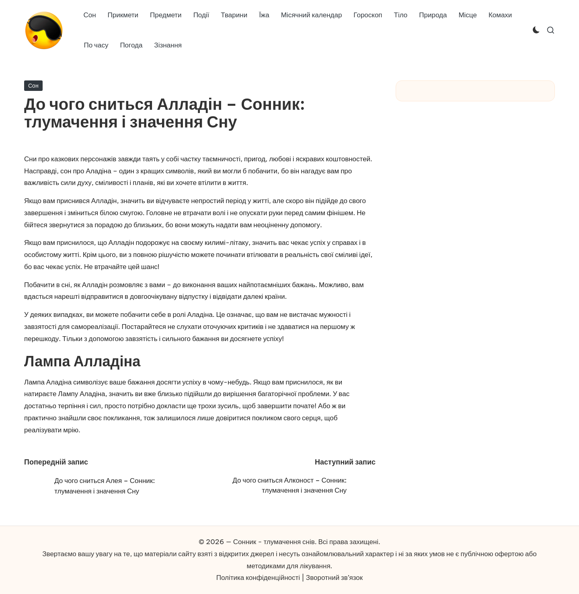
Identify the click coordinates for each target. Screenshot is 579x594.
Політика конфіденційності (258, 577)
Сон (33, 85)
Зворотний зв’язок (334, 577)
